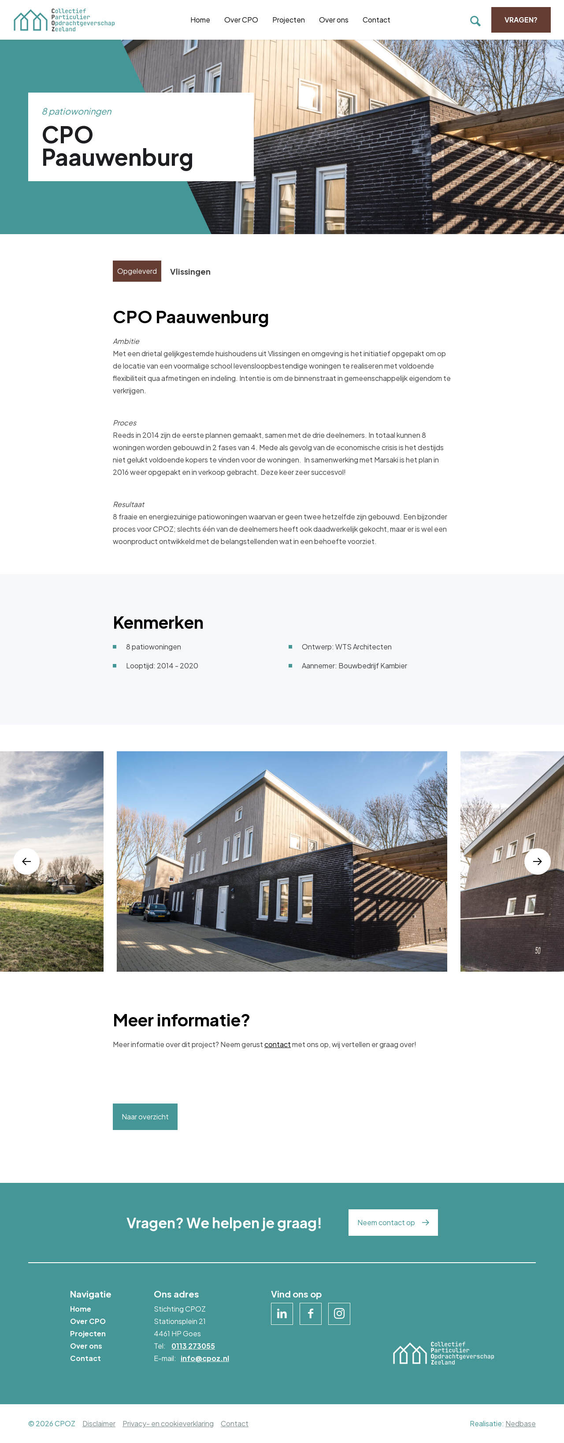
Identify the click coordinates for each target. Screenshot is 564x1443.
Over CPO (241, 19)
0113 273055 (193, 1345)
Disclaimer (98, 1423)
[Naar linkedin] (282, 1314)
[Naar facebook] (311, 1314)
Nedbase (520, 1423)
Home (200, 19)
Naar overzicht (145, 1116)
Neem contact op (386, 1222)
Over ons (334, 19)
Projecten (288, 19)
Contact (376, 19)
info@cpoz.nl (205, 1358)
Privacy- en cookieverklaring (168, 1423)
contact (277, 1044)
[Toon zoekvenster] (475, 19)
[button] (26, 861)
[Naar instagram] (339, 1314)
